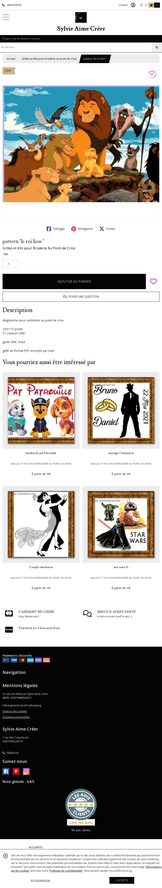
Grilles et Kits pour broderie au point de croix (49, 59)
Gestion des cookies (15, 711)
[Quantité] (10, 264)
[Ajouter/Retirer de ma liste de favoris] (153, 281)
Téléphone (11, 753)
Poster (107, 228)
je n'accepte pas (40, 880)
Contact (123, 5)
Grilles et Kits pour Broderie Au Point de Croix (39, 248)
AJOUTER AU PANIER (74, 281)
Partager (56, 228)
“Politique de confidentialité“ (66, 870)
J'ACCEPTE (122, 880)
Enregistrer (82, 228)
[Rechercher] (157, 47)
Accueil (11, 59)
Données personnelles (16, 717)
